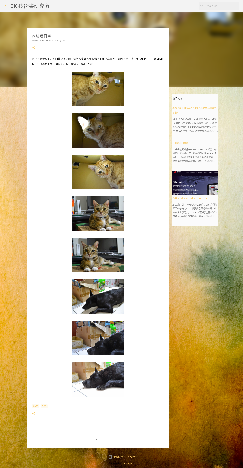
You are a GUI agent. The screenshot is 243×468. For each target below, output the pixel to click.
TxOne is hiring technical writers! (189, 198)
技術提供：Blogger (121, 456)
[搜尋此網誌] (222, 6)
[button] (34, 47)
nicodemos (128, 463)
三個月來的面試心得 (182, 143)
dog (44, 406)
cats (35, 406)
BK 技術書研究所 (30, 6)
